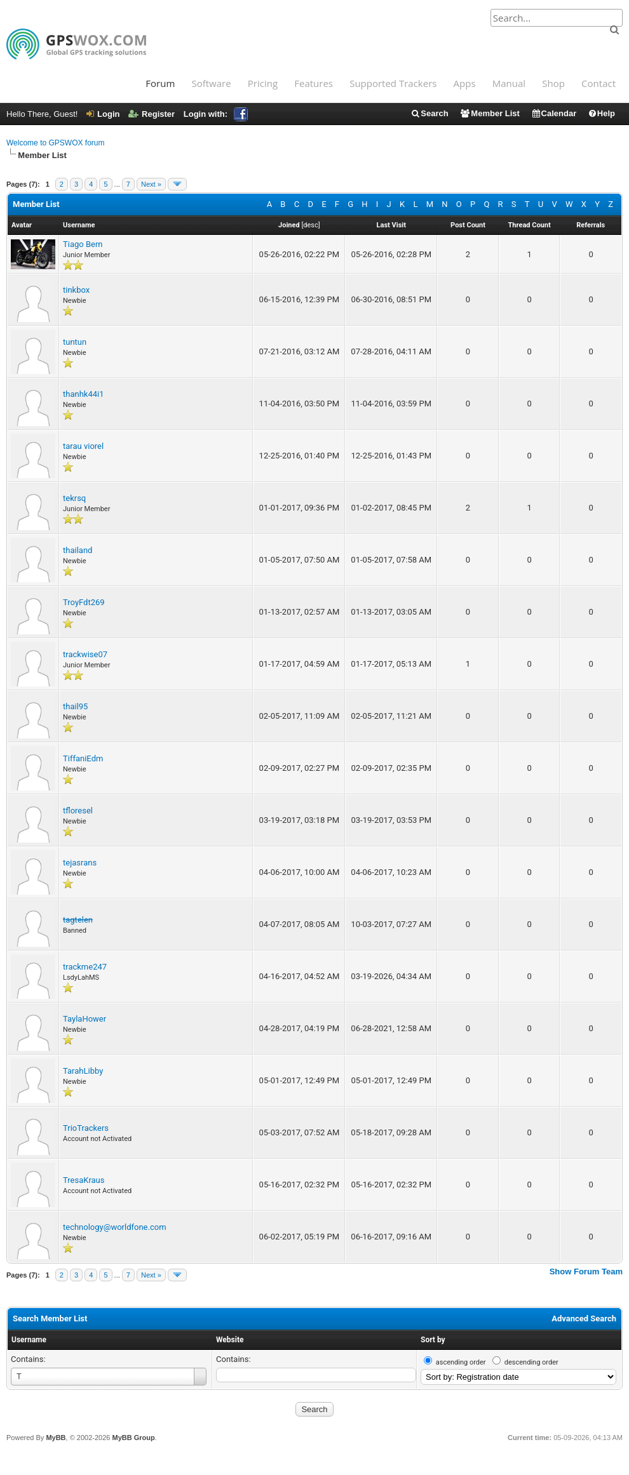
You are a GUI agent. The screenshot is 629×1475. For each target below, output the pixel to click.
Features (313, 83)
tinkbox (76, 290)
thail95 (75, 706)
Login (102, 114)
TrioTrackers (86, 1128)
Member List (489, 113)
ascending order (461, 1362)
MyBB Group (133, 1437)
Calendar (554, 113)
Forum (160, 83)
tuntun (74, 342)
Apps (465, 83)
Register (151, 114)
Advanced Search (583, 1318)
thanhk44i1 (83, 394)
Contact (598, 83)
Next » (151, 184)
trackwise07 (85, 654)
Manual (508, 83)
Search (429, 113)
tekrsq (74, 498)
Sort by (433, 1339)
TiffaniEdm (83, 758)
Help (601, 113)
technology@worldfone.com (114, 1227)
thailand (77, 550)
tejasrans (80, 862)
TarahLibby (83, 1071)
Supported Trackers (392, 83)
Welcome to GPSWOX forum (55, 142)
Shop (553, 83)
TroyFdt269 (84, 602)
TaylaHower (84, 1019)
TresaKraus (84, 1180)
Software (211, 83)
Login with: (216, 114)
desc (310, 225)
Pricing (263, 83)
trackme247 (85, 966)
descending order (531, 1362)
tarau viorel (83, 446)
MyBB (55, 1437)
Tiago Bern (83, 244)
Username (28, 1339)
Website (229, 1339)
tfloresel (78, 810)
